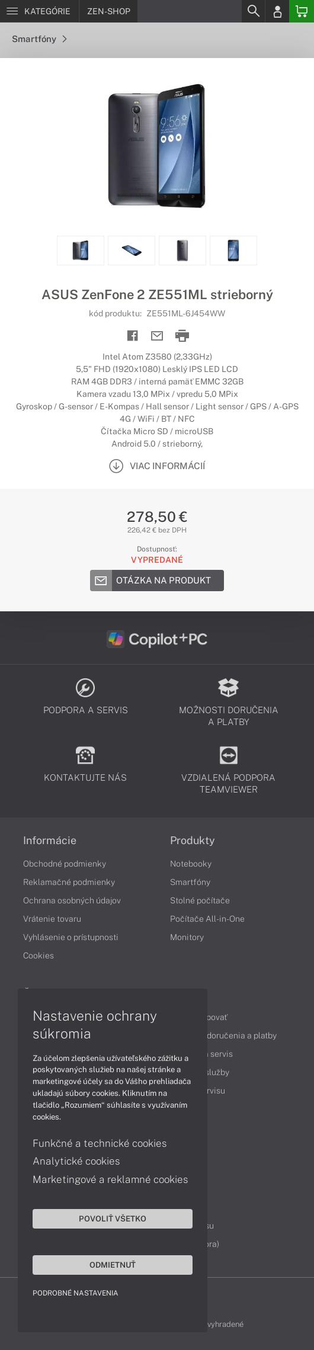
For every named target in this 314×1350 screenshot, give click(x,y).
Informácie (49, 840)
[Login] (277, 11)
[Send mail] (157, 336)
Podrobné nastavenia (75, 1293)
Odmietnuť (112, 1264)
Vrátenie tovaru (52, 918)
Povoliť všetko (112, 1218)
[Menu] (39, 11)
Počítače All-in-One (207, 918)
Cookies (38, 955)
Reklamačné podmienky (69, 882)
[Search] (253, 11)
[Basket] (301, 11)
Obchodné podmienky (64, 863)
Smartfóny (39, 39)
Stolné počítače (200, 900)
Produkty (192, 840)
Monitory (187, 937)
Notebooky (191, 863)
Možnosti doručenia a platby (223, 1035)
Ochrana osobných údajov (72, 900)
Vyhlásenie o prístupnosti (70, 937)
